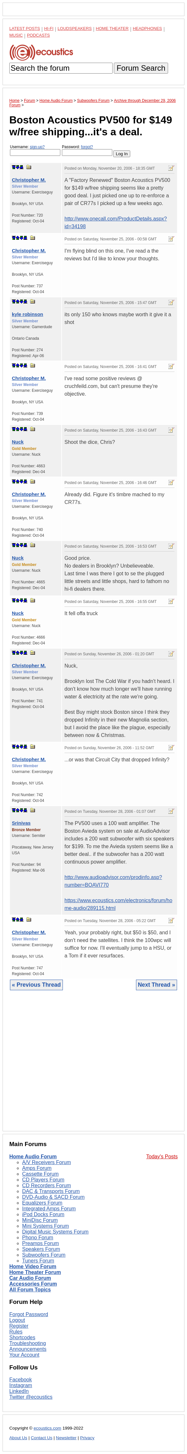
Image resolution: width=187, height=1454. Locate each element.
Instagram (20, 1385)
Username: (35, 150)
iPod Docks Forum (43, 1214)
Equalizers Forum (42, 1203)
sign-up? (37, 147)
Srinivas (21, 823)
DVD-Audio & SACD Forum (53, 1197)
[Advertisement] (93, 1066)
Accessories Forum (33, 1284)
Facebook (20, 1379)
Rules (15, 1331)
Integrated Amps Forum (49, 1208)
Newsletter (66, 1437)
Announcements (28, 1349)
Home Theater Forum (35, 1272)
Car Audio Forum (30, 1278)
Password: (87, 150)
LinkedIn (19, 1391)
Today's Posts (162, 1156)
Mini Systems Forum (45, 1226)
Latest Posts (24, 28)
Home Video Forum (32, 1266)
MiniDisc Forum (40, 1220)
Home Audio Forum (33, 1156)
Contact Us (41, 1437)
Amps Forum (37, 1168)
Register (19, 1326)
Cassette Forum (40, 1174)
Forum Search (140, 68)
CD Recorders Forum (46, 1185)
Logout (17, 1320)
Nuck (18, 441)
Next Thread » (156, 985)
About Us (18, 1437)
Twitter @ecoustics (31, 1397)
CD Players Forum (43, 1179)
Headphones (147, 28)
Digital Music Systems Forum (55, 1231)
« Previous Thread (36, 985)
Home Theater (112, 28)
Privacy (87, 1437)
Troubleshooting (27, 1343)
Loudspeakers (75, 28)
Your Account (24, 1355)
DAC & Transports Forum (51, 1191)
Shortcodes (22, 1337)
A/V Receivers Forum (46, 1162)
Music (16, 35)
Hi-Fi (49, 28)
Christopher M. (29, 180)
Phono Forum (37, 1237)
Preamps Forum (40, 1243)
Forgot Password (28, 1314)
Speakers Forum (41, 1249)
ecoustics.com (47, 1428)
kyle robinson (27, 314)
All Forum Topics (30, 1289)
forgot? (87, 147)
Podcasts (38, 35)
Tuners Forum (38, 1260)
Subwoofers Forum (43, 1255)
